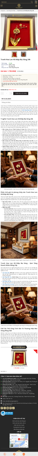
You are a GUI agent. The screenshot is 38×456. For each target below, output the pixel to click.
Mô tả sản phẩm (6, 99)
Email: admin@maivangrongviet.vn (10, 401)
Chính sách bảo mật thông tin (19, 421)
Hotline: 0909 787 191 (7, 398)
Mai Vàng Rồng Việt (27, 110)
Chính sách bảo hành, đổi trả (19, 423)
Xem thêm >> (4, 371)
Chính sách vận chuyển (19, 425)
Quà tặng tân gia (6, 281)
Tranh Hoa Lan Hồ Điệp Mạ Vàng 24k (19, 366)
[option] (14, 54)
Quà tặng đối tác (7, 277)
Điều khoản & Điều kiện (19, 429)
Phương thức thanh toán (19, 427)
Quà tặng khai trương (8, 284)
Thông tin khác (6, 102)
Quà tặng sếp (5, 272)
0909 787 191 (8, 89)
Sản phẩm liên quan (19, 347)
